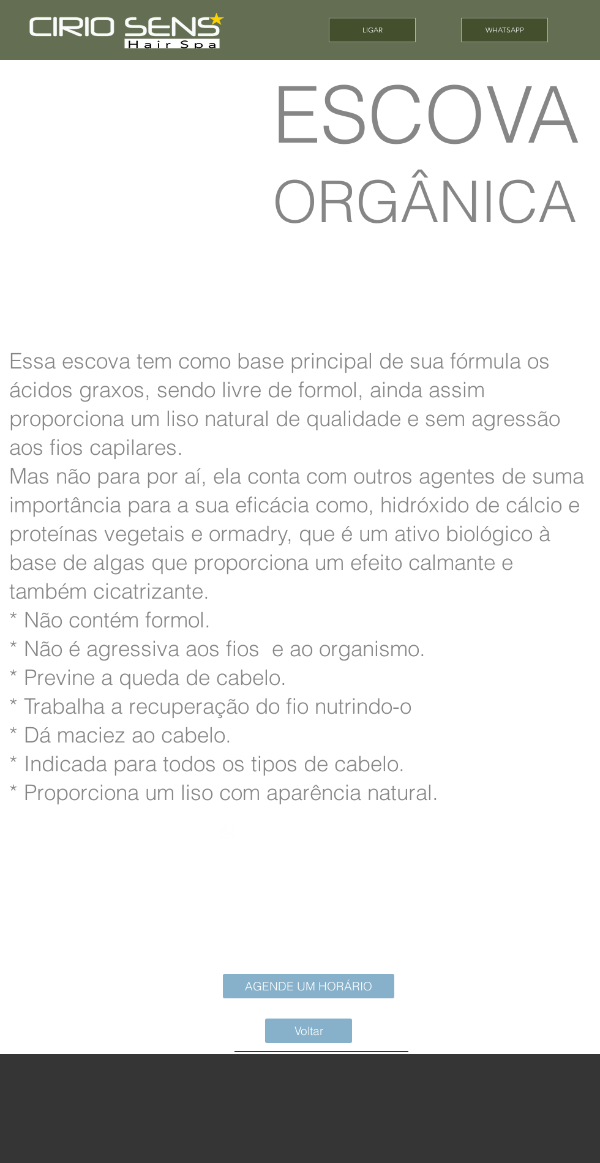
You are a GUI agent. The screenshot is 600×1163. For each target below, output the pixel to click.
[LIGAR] (372, 30)
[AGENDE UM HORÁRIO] (308, 986)
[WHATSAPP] (504, 30)
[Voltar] (308, 1031)
